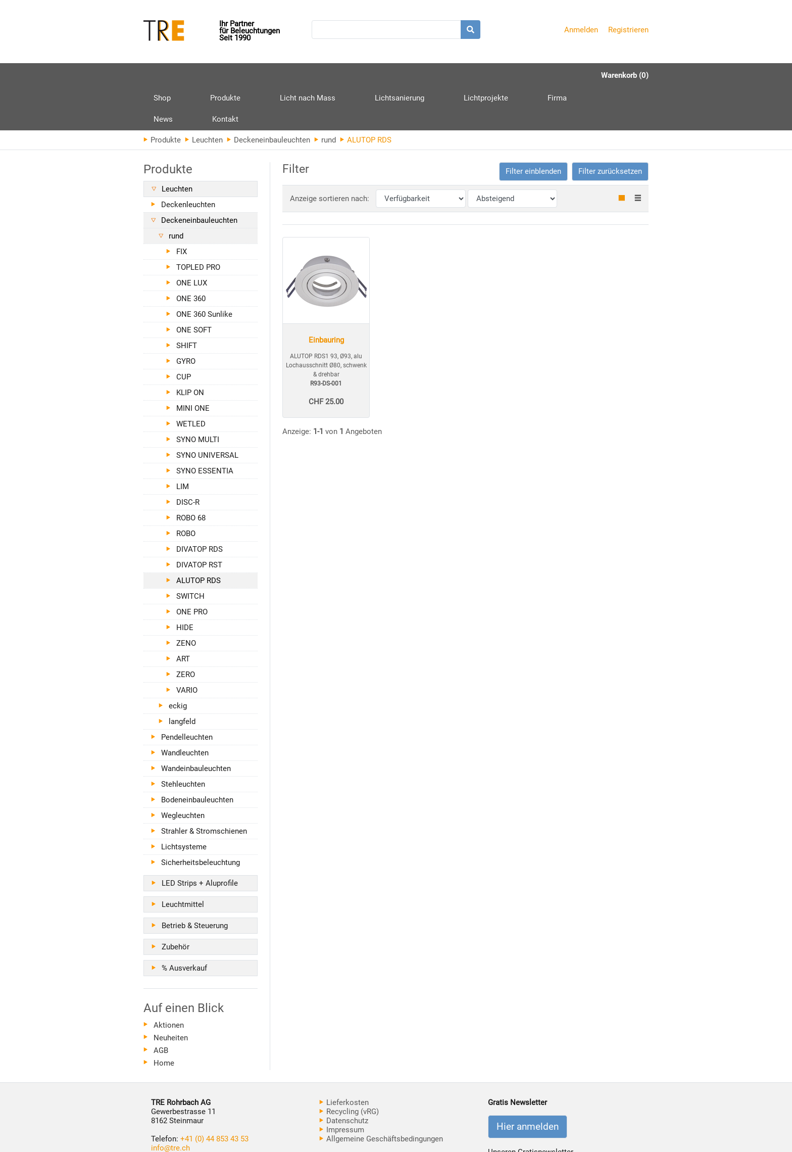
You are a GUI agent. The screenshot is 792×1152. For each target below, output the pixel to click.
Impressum (341, 1086)
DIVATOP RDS (199, 506)
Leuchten (204, 97)
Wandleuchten (185, 709)
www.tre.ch (169, 1114)
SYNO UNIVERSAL (207, 412)
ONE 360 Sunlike (204, 271)
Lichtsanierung (342, 75)
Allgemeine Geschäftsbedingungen (381, 1095)
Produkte (206, 79)
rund (325, 97)
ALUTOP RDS (198, 537)
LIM (182, 443)
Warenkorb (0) (625, 75)
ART (183, 615)
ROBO (185, 490)
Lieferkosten (344, 1059)
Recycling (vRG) (349, 1068)
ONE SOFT (194, 287)
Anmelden (581, 29)
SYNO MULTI (197, 396)
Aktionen (169, 982)
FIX (181, 208)
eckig (178, 662)
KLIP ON (190, 349)
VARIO (186, 647)
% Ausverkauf (184, 925)
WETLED (191, 381)
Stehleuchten (183, 741)
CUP (183, 334)
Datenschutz (343, 1077)
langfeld (182, 678)
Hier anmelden (528, 1083)
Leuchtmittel (183, 861)
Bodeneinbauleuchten (197, 756)
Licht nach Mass (269, 75)
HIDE (184, 584)
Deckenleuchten (188, 161)
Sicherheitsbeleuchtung (200, 819)
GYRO (185, 318)
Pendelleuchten (187, 694)
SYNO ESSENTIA (204, 428)
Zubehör (175, 903)
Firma (461, 75)
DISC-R (188, 459)
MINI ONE (193, 365)
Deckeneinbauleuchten (268, 97)
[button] (533, 128)
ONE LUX (191, 240)
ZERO (185, 631)
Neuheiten (171, 994)
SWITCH (190, 553)
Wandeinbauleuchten (196, 725)
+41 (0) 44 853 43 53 (214, 1095)
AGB (161, 1007)
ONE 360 (191, 255)
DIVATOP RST (199, 521)
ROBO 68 (191, 474)
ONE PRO (192, 568)
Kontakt (543, 75)
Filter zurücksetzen (610, 128)
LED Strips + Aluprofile (200, 840)
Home (164, 1020)
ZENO (186, 600)
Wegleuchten (183, 772)
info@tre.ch (170, 1105)
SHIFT (186, 302)
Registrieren (628, 29)
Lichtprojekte (409, 75)
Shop (162, 75)
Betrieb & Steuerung (195, 882)
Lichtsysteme (184, 803)
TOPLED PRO (198, 224)
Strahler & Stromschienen (204, 788)
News (500, 75)
